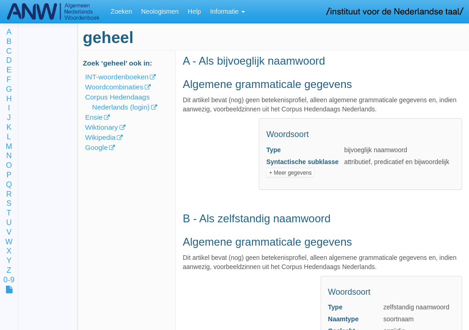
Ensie (94, 117)
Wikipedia (100, 137)
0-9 (8, 280)
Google (96, 147)
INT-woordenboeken (117, 77)
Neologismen (160, 11)
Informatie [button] (227, 11)
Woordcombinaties (114, 87)
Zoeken (121, 11)
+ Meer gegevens (290, 173)
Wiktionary (101, 127)
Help (194, 11)
